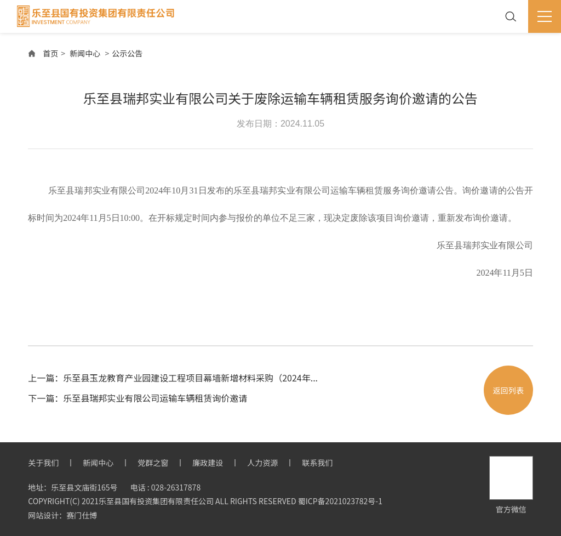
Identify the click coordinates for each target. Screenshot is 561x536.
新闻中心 (85, 53)
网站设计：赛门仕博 (62, 515)
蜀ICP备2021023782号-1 (340, 500)
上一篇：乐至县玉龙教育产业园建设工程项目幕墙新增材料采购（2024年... (173, 377)
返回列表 (508, 390)
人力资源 (262, 462)
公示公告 (127, 53)
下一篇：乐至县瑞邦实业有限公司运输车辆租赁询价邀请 (137, 397)
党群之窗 (153, 462)
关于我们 (43, 462)
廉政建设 (207, 462)
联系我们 (317, 462)
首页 (50, 53)
